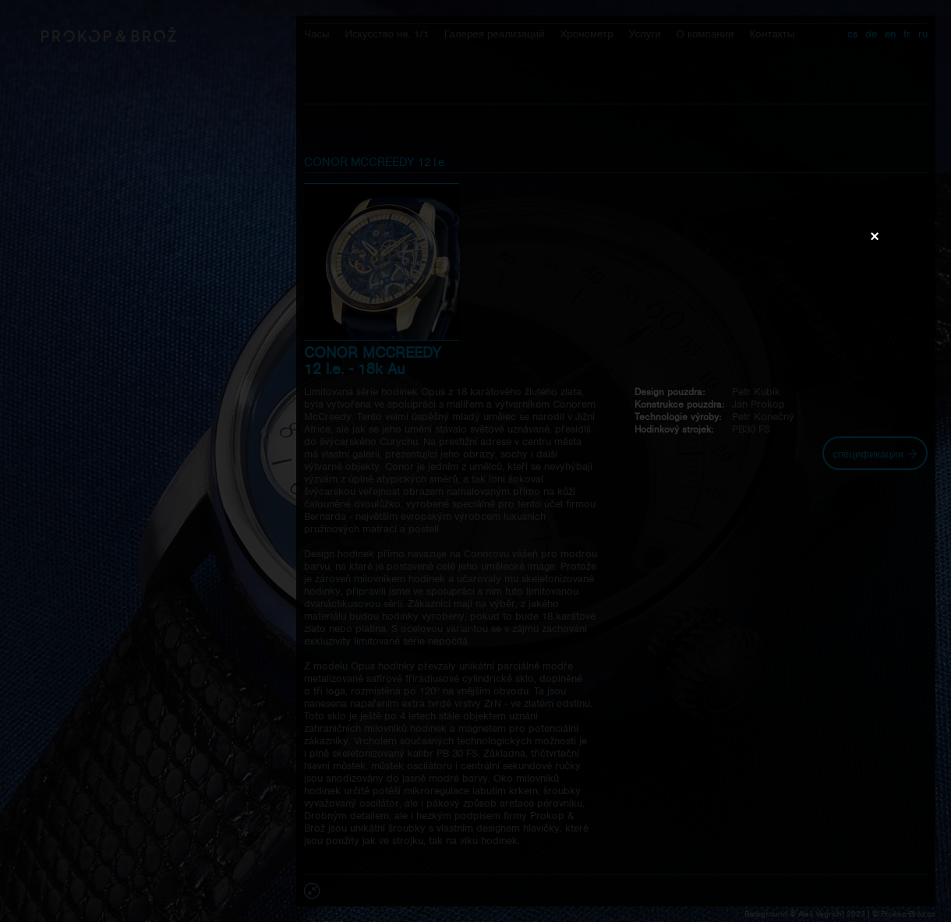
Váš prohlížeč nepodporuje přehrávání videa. (475, 460)
